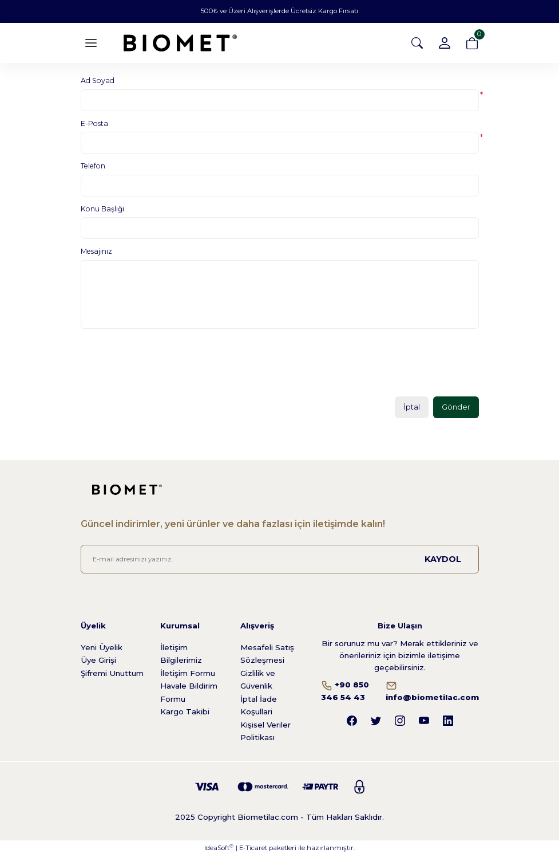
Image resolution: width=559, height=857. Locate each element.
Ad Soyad (97, 80)
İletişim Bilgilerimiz (181, 654)
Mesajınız (96, 251)
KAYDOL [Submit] (443, 560)
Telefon (93, 166)
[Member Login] (444, 43)
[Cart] (472, 43)
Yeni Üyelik (101, 647)
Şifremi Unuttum (112, 673)
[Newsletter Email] (280, 560)
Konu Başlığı (102, 209)
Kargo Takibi (184, 712)
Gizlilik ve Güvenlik (257, 680)
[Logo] (180, 43)
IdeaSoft (218, 848)
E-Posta (94, 123)
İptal (411, 407)
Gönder (455, 407)
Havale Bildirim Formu (188, 693)
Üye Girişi (98, 660)
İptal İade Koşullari (258, 706)
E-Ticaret (253, 849)
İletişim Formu (187, 673)
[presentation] (168, 366)
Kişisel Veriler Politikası (265, 732)
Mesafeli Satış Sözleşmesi (267, 654)
